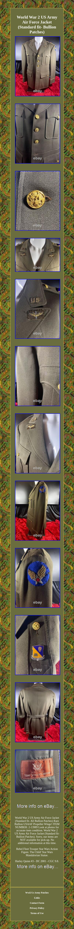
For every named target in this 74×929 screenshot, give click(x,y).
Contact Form (37, 903)
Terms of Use (37, 913)
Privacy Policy (37, 908)
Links (37, 897)
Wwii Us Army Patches (37, 892)
